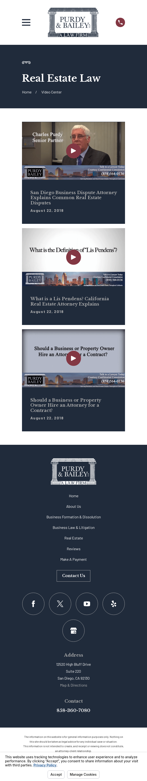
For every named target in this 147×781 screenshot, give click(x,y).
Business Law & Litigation (74, 527)
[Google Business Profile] (73, 630)
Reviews (74, 548)
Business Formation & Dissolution (73, 517)
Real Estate (73, 538)
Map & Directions (73, 685)
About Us (73, 506)
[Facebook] (33, 604)
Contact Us (73, 575)
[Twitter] (60, 604)
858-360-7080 (73, 710)
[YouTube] (87, 604)
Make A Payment (73, 559)
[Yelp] (114, 604)
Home (73, 495)
